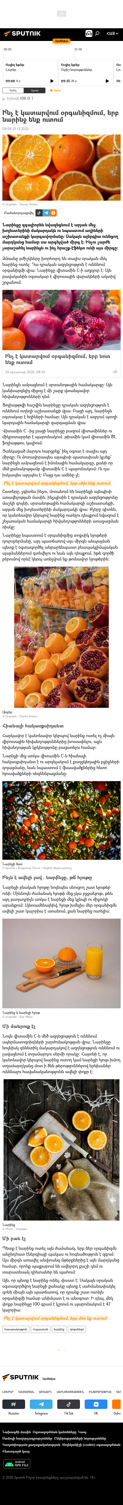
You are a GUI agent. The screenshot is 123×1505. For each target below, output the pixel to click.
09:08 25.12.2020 (15, 128)
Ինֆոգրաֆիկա (100, 1392)
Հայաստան (40, 1329)
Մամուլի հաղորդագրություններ (27, 1438)
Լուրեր (11, 69)
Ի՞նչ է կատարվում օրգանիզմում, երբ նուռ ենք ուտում (57, 359)
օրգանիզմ (77, 1329)
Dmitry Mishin (28, 716)
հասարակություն (15, 1329)
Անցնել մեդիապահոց (57, 868)
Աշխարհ (45, 1392)
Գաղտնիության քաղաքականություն (31, 1444)
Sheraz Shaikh (29, 204)
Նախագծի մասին (16, 1432)
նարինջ (59, 1329)
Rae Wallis (26, 1017)
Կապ (82, 1432)
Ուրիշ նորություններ (76, 69)
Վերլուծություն (70, 1392)
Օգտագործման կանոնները (54, 1432)
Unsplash (11, 204)
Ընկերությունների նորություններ (80, 1438)
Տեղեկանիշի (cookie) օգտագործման (91, 1444)
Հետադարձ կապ (16, 1451)
